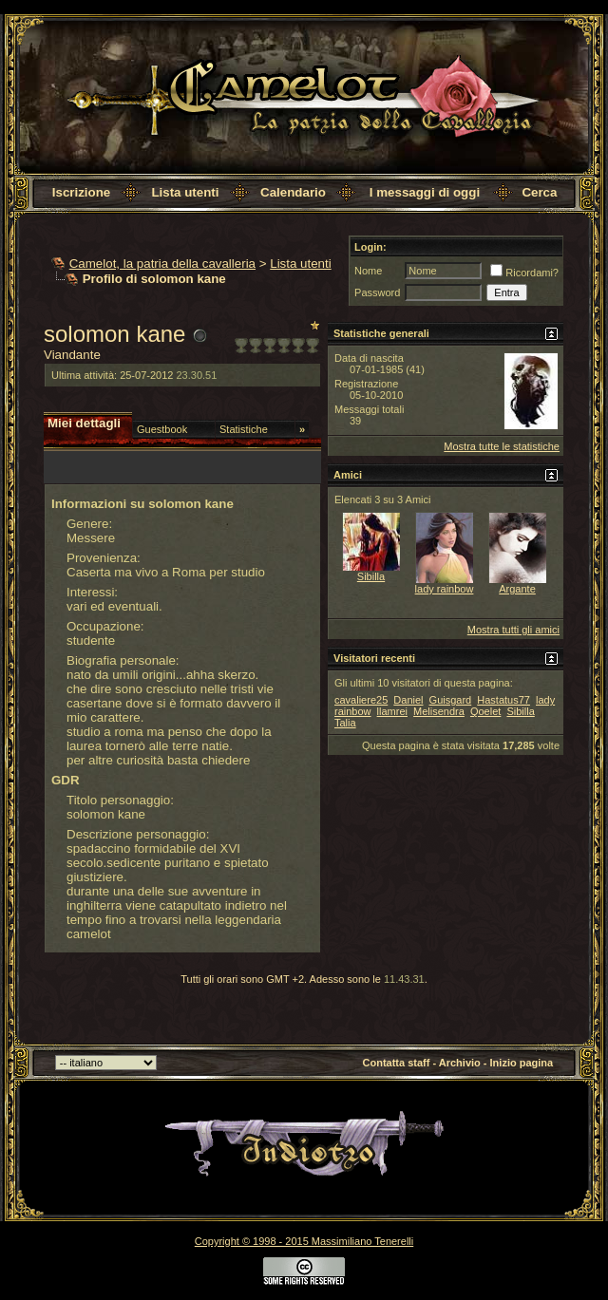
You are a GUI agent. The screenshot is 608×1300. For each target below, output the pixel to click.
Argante (517, 588)
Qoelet (485, 711)
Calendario (293, 192)
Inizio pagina (522, 1062)
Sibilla (371, 576)
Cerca (539, 192)
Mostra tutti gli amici (513, 629)
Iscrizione (81, 192)
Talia (345, 722)
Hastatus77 (503, 700)
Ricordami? (524, 272)
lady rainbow (444, 588)
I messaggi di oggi (425, 192)
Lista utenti (184, 192)
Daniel (408, 700)
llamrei (392, 711)
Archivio (460, 1062)
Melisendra (439, 711)
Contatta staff (396, 1062)
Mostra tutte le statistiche (502, 446)
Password (377, 292)
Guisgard (450, 700)
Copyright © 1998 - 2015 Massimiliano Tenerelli (304, 1241)
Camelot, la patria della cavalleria (162, 263)
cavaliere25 (361, 700)
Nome (368, 270)
